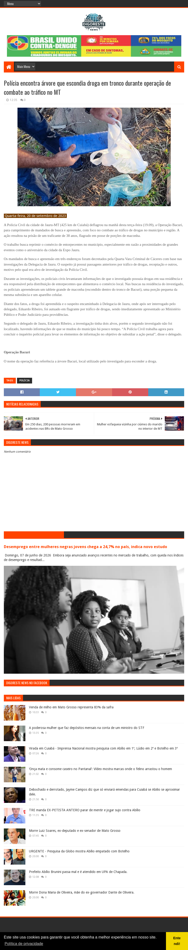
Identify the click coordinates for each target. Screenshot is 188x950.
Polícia (24, 380)
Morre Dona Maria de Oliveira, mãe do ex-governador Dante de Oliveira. (81, 892)
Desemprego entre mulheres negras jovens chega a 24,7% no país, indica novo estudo (85, 546)
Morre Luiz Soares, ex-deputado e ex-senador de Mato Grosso (74, 831)
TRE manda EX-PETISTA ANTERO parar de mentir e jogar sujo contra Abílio (84, 810)
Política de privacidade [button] (24, 944)
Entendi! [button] (177, 941)
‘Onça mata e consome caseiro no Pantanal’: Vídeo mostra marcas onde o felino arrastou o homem (100, 769)
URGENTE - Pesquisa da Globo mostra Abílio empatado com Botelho (79, 851)
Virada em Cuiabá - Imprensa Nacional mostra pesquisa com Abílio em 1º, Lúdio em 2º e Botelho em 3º (103, 748)
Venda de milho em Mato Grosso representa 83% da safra (71, 707)
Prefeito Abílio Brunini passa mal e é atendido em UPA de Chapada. (78, 872)
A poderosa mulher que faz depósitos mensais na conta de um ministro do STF (86, 728)
